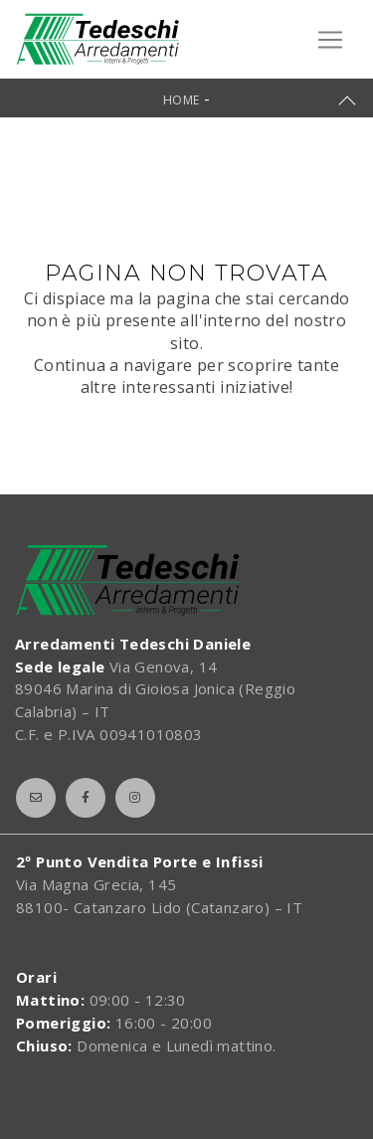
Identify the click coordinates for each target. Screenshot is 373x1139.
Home (181, 100)
